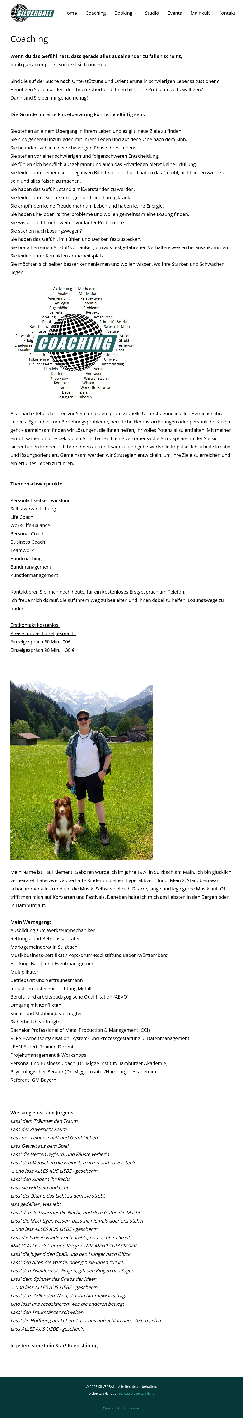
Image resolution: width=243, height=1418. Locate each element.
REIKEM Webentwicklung (136, 1393)
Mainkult (200, 13)
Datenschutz (112, 1408)
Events (175, 13)
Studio (152, 13)
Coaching (95, 13)
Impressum (132, 1408)
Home (70, 13)
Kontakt (226, 13)
